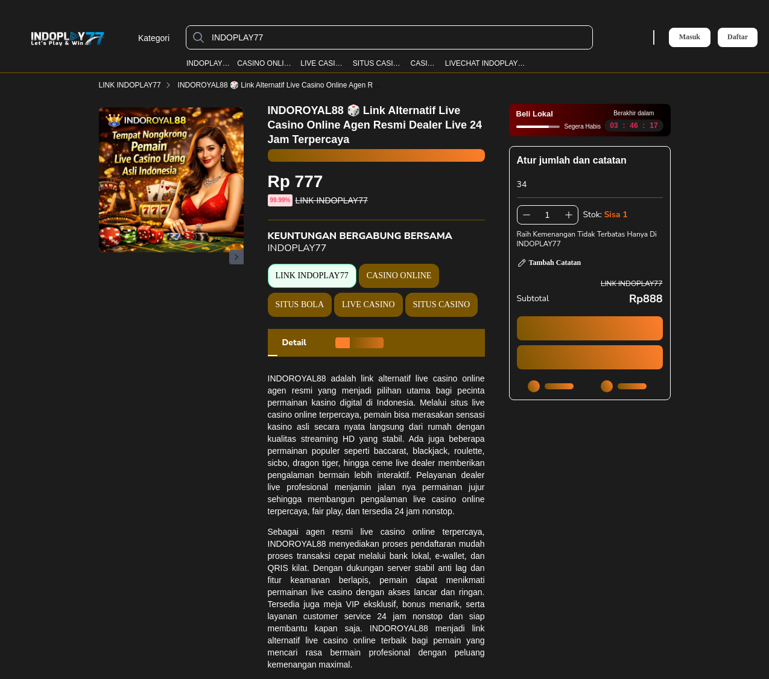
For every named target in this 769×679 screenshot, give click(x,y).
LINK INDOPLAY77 (137, 85)
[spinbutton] (548, 215)
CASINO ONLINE (265, 63)
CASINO (424, 63)
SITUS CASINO (378, 63)
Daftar (737, 37)
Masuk (689, 37)
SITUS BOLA (300, 304)
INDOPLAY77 (208, 63)
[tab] (294, 343)
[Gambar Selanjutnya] (236, 257)
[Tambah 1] (569, 215)
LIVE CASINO (323, 63)
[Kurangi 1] (526, 215)
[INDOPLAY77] (398, 37)
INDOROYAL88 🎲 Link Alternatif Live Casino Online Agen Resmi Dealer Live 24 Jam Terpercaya (341, 85)
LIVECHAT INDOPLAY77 (485, 63)
